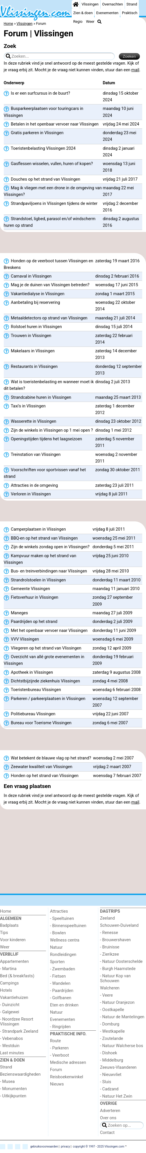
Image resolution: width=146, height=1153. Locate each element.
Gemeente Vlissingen (27, 589)
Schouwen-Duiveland (119, 925)
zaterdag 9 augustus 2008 (117, 672)
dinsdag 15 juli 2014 (113, 326)
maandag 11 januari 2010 (116, 588)
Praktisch (129, 13)
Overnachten (112, 4)
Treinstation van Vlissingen (32, 454)
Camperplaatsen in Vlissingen (35, 529)
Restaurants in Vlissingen (31, 366)
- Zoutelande (111, 1038)
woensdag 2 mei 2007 (113, 758)
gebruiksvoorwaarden (44, 1146)
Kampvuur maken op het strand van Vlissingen (40, 559)
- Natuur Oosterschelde (121, 961)
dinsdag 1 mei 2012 (113, 430)
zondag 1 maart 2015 (115, 293)
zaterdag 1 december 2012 (114, 409)
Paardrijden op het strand (31, 621)
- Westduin (9, 1045)
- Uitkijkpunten (13, 1096)
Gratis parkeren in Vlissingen (34, 133)
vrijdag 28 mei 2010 (111, 571)
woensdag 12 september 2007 (115, 702)
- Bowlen (58, 933)
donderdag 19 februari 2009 (113, 660)
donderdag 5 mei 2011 (113, 546)
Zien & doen (83, 13)
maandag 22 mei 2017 (118, 191)
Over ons (108, 1117)
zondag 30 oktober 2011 (117, 469)
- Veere (106, 995)
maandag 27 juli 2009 (112, 613)
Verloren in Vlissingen (27, 494)
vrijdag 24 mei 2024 (121, 124)
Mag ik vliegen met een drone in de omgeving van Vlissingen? (53, 191)
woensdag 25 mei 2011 (114, 538)
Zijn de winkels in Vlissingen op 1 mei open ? (48, 430)
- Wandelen (60, 983)
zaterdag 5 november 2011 (114, 442)
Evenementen (107, 13)
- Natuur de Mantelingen (122, 1017)
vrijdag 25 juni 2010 (111, 555)
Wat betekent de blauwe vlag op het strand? (47, 758)
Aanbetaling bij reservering (32, 302)
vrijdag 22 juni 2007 (111, 714)
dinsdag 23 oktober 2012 (118, 421)
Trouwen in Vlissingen (27, 335)
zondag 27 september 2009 (113, 601)
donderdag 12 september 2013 (118, 370)
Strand (131, 4)
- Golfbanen (60, 997)
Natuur (56, 947)
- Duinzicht (9, 1004)
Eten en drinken (64, 1005)
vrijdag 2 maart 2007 (112, 766)
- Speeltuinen (62, 918)
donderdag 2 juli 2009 (112, 621)
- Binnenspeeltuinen (68, 925)
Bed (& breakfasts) (17, 976)
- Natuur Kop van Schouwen (115, 978)
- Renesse (109, 932)
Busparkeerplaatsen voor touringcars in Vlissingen (43, 112)
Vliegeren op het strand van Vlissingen (42, 648)
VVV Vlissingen (21, 639)
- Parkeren (59, 1048)
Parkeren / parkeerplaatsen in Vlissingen (44, 698)
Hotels (6, 990)
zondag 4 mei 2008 (110, 681)
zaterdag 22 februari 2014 (113, 339)
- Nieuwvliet (110, 1074)
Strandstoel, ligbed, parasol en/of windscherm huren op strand (49, 222)
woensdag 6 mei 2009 (113, 639)
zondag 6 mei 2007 (110, 722)
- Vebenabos (11, 1038)
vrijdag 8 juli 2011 (111, 494)
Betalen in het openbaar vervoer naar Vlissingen (51, 124)
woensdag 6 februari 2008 (117, 689)
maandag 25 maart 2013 (118, 397)
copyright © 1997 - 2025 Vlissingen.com (98, 1146)
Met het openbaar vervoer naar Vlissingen (46, 630)
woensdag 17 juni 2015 (116, 284)
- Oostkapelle (112, 1009)
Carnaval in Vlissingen (27, 276)
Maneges (16, 613)
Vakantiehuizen (14, 997)
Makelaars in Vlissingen (29, 351)
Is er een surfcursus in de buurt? (37, 93)
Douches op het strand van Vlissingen (42, 179)
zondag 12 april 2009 (112, 648)
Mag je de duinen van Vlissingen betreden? (47, 285)
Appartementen (14, 961)
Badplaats (9, 925)
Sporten (57, 961)
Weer (90, 21)
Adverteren (110, 1110)
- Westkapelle (112, 1031)
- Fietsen (58, 976)
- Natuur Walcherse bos (121, 1045)
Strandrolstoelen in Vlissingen (35, 580)
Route (55, 1040)
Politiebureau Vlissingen (30, 714)
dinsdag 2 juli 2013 (112, 381)
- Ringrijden (60, 1026)
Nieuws (57, 1084)
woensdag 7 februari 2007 (117, 775)
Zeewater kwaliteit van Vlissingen (38, 767)
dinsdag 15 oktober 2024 (120, 96)
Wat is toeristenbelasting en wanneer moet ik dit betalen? (49, 385)
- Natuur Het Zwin (116, 1096)
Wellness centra (64, 940)
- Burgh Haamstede (118, 968)
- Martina (8, 968)
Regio (77, 21)
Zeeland (107, 918)
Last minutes (12, 1053)
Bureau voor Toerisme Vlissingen (37, 723)
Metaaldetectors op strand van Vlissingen (45, 318)
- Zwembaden (62, 969)
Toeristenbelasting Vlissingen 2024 (40, 148)
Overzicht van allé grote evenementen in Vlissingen (44, 660)
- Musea (7, 1081)
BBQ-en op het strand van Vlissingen (41, 538)
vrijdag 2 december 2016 (120, 207)
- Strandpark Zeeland (19, 1031)
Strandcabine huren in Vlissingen (37, 397)
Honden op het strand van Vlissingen (41, 775)
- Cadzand (109, 1089)
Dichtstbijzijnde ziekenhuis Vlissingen (42, 681)
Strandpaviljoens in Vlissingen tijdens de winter (50, 203)
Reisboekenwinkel (66, 1077)
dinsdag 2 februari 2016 (117, 276)
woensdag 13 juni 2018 (119, 167)
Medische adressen (68, 1062)
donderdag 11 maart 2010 (117, 580)
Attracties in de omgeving (31, 485)
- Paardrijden (61, 990)
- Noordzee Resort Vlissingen (16, 1022)
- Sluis (105, 1081)
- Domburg (109, 1024)
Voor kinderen (13, 939)
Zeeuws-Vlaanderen (118, 1067)
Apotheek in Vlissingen (28, 672)
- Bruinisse (109, 947)
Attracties (59, 911)
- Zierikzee (109, 954)
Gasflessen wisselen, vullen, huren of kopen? (48, 163)
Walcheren (109, 988)
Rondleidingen (63, 954)
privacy (65, 1146)
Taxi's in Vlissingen (25, 406)
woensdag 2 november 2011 (116, 458)
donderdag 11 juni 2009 (114, 630)
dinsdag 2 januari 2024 (118, 152)
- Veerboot (59, 1055)
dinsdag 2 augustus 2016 (121, 222)
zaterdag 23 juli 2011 (114, 485)
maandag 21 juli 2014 (115, 318)
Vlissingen (90, 4)
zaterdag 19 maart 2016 (117, 261)
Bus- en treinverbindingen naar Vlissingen (45, 571)
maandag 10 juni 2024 (118, 112)
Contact (107, 1132)
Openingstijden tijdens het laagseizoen (43, 439)
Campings (9, 983)
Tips (4, 932)
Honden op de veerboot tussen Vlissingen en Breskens (48, 264)
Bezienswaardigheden (20, 1074)
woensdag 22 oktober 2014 (115, 306)
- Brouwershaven (115, 939)
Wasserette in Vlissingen (30, 421)
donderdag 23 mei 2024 (119, 136)
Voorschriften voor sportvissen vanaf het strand (45, 473)
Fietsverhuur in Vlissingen (31, 597)
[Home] (76, 4)
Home (5, 911)
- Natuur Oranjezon (117, 1002)
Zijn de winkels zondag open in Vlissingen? (47, 547)
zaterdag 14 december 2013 (116, 354)
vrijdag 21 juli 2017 (120, 179)
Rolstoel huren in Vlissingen (33, 327)
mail (135, 70)
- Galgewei (9, 1012)
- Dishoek (108, 1053)
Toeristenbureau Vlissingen (32, 689)
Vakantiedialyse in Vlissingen (34, 294)
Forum (56, 1069)
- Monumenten (13, 1088)
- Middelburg (111, 1060)
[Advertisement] (73, 242)
